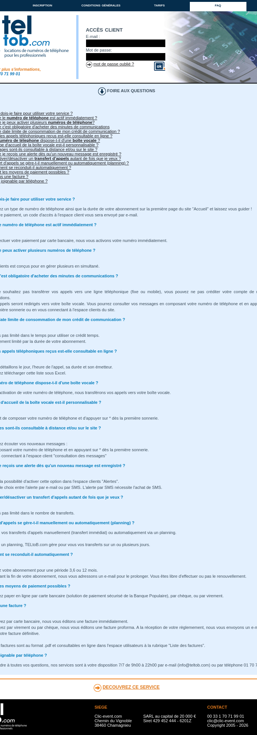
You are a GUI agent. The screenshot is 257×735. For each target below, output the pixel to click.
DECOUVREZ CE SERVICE (131, 687)
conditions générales (101, 5)
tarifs (159, 5)
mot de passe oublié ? (114, 64)
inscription (42, 5)
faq (218, 5)
